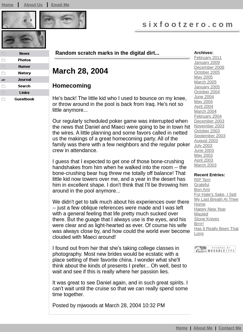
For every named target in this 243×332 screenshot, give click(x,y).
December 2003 (209, 121)
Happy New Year (210, 209)
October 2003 (207, 130)
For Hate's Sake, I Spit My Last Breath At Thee (216, 197)
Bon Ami (202, 189)
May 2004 (203, 101)
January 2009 (207, 62)
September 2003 (209, 135)
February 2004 (208, 116)
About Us (33, 4)
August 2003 (206, 140)
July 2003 (203, 145)
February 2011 (208, 57)
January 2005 (207, 86)
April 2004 (203, 106)
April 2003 (203, 160)
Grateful (201, 184)
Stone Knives (206, 218)
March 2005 (205, 81)
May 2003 (203, 155)
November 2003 (209, 125)
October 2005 (207, 72)
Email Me (60, 4)
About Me (203, 327)
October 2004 (207, 91)
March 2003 (205, 165)
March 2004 (205, 111)
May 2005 (203, 77)
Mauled (201, 213)
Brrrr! (199, 223)
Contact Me (230, 327)
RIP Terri (202, 179)
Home (7, 4)
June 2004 (204, 96)
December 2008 (209, 67)
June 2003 (204, 150)
